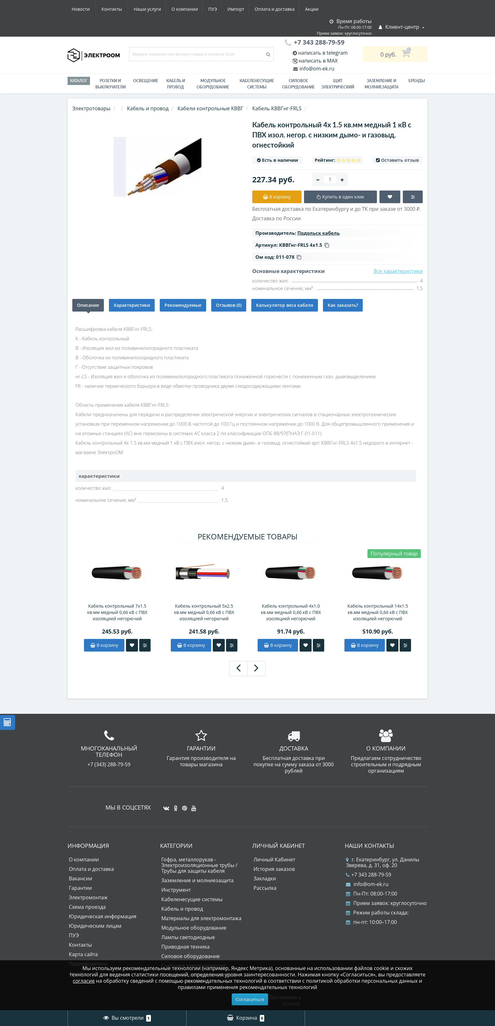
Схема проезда (87, 906)
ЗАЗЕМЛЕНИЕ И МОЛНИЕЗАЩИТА (381, 83)
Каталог (78, 80)
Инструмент (176, 889)
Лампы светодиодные (188, 937)
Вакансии (80, 878)
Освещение (145, 80)
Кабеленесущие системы (257, 83)
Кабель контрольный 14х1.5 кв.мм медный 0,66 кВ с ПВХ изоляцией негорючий (378, 612)
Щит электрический (337, 83)
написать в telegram (322, 52)
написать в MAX (318, 60)
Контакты (315, 9)
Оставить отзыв (400, 160)
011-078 (288, 257)
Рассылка (265, 887)
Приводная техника (185, 946)
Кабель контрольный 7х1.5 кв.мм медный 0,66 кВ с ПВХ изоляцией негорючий (117, 612)
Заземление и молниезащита (197, 880)
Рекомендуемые (182, 305)
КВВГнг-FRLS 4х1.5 (304, 245)
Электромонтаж (88, 897)
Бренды (417, 80)
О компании (124, 9)
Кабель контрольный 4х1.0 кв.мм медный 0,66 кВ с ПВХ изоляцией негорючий (291, 612)
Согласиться (250, 999)
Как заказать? (343, 305)
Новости (284, 9)
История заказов (274, 868)
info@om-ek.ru (316, 68)
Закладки (264, 878)
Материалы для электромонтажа (201, 918)
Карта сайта (83, 954)
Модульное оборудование (213, 83)
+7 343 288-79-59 (368, 874)
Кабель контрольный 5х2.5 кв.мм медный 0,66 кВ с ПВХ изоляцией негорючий (204, 612)
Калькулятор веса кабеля (284, 305)
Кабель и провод (175, 83)
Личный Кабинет (274, 859)
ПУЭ (153, 9)
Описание (88, 305)
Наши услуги (85, 9)
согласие (84, 980)
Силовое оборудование (298, 83)
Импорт (178, 9)
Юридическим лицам (95, 925)
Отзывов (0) (229, 305)
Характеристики (132, 305)
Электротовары (91, 108)
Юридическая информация (102, 916)
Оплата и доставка (218, 9)
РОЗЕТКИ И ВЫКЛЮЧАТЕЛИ (110, 83)
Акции (256, 9)
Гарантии (80, 887)
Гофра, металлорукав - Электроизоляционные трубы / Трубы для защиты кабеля (199, 865)
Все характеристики (398, 271)
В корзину (104, 645)
